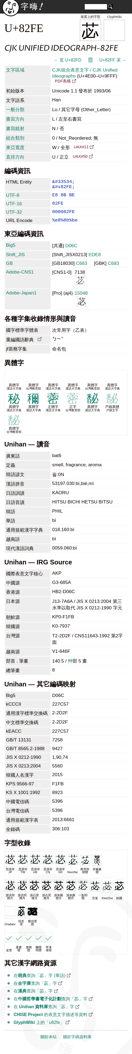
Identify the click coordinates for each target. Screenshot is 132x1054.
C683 (81, 270)
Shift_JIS (15, 261)
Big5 (10, 252)
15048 (81, 305)
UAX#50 (80, 156)
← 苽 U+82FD (67, 60)
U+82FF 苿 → (112, 60)
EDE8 (95, 261)
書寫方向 (15, 119)
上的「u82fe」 (39, 1029)
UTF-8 (12, 198)
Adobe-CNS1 (20, 279)
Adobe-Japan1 (21, 300)
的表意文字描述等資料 (50, 1021)
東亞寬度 (15, 147)
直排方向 (15, 157)
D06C (71, 252)
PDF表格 (63, 81)
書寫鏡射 (15, 128)
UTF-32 (14, 217)
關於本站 (48, 1044)
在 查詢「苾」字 (44, 1013)
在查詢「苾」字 (35, 990)
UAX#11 (81, 147)
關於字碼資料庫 (77, 1044)
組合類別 (15, 138)
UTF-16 (14, 207)
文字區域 (15, 70)
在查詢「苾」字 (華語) (39, 982)
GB (9, 270)
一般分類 (15, 109)
